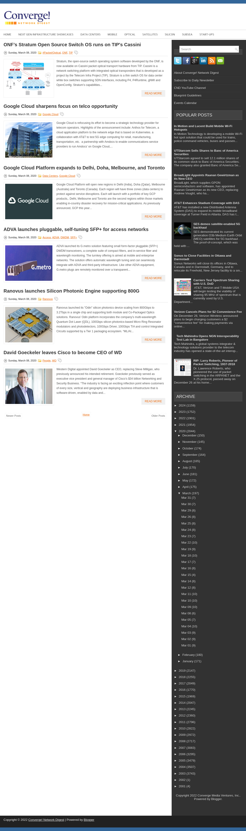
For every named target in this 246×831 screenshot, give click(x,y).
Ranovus (47, 299)
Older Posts (158, 415)
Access (46, 237)
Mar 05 (186, 619)
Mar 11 (186, 594)
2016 (183, 690)
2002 (183, 780)
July (185, 467)
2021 (183, 425)
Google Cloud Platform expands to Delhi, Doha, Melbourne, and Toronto (84, 167)
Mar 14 (186, 581)
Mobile (112, 34)
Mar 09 (186, 607)
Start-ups (206, 34)
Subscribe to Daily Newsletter (194, 80)
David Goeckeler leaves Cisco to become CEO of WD (63, 352)
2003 (183, 773)
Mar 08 (186, 613)
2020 (183, 431)
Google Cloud (50, 114)
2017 (183, 683)
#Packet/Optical (51, 52)
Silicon (170, 34)
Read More (153, 93)
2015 (183, 696)
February (189, 655)
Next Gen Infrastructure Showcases (45, 34)
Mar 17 (186, 562)
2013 (183, 709)
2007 (183, 748)
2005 (183, 760)
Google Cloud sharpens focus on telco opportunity (61, 106)
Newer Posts (13, 415)
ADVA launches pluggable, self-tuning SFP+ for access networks (76, 229)
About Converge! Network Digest (196, 73)
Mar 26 (186, 517)
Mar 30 (186, 504)
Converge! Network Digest (46, 820)
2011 (183, 722)
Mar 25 (186, 523)
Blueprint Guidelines (187, 95)
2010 (183, 728)
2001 (183, 786)
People (46, 360)
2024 (183, 405)
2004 (183, 767)
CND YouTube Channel (190, 88)
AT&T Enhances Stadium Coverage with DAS (206, 203)
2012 (183, 715)
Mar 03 (186, 632)
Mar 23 (186, 536)
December (190, 435)
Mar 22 (186, 542)
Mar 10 (186, 600)
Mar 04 (186, 626)
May (185, 480)
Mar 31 (186, 497)
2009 (183, 735)
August (187, 461)
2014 (183, 703)
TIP (71, 52)
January (188, 661)
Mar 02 (186, 639)
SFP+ (73, 237)
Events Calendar (185, 103)
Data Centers (91, 34)
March (187, 493)
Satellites (150, 34)
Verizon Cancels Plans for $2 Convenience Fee (208, 312)
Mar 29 (186, 510)
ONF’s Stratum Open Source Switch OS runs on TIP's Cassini (72, 44)
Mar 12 (186, 587)
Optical (129, 34)
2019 (183, 670)
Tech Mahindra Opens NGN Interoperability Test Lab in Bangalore (207, 337)
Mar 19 (186, 549)
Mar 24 (186, 530)
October (188, 448)
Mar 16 (186, 568)
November (190, 442)
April (186, 487)
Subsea (187, 34)
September (190, 455)
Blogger (216, 799)
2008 (183, 741)
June (186, 474)
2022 (183, 418)
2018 (183, 677)
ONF (64, 52)
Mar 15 (186, 575)
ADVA (55, 237)
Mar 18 (186, 555)
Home (7, 34)
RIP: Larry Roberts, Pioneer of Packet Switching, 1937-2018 (215, 362)
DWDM (64, 237)
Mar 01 (186, 645)
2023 (183, 412)
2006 (183, 754)
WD (54, 360)
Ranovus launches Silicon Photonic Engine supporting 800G (72, 291)
